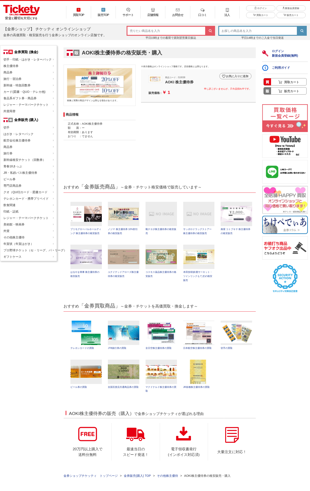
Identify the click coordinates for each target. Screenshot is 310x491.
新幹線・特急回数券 (17, 85)
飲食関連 (9, 205)
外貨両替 (9, 111)
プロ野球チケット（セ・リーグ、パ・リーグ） (30, 250)
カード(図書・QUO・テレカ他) (24, 91)
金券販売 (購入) (26, 120)
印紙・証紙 (11, 211)
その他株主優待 (14, 237)
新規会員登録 (291, 8)
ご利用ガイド (276, 68)
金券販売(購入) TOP (137, 476)
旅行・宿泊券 (12, 79)
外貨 (6, 231)
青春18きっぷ (12, 166)
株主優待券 (11, 66)
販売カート (291, 15)
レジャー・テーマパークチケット (26, 104)
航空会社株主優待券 (17, 140)
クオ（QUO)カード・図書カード (25, 192)
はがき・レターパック (18, 134)
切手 (6, 127)
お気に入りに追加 (237, 76)
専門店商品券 (12, 185)
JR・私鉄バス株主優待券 (20, 172)
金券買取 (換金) (26, 52)
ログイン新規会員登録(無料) (280, 53)
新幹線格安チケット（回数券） (24, 160)
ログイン (261, 8)
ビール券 (9, 179)
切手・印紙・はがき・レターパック (27, 59)
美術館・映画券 (14, 224)
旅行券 (7, 153)
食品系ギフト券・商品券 (20, 98)
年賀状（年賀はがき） (18, 244)
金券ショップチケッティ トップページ (91, 476)
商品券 (7, 72)
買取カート (260, 15)
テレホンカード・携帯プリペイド (26, 198)
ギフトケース (12, 256)
